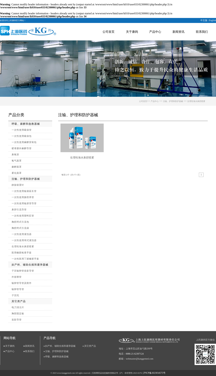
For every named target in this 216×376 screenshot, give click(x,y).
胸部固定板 (18, 313)
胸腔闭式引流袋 (20, 228)
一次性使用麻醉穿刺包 (24, 142)
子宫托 (15, 295)
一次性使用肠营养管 (23, 197)
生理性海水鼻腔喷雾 (196, 101)
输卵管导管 (18, 289)
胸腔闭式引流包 (20, 222)
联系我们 (202, 31)
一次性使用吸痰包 (22, 136)
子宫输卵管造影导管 (23, 271)
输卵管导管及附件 (22, 283)
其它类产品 (19, 301)
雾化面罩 (17, 173)
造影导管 (17, 319)
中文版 (204, 20)
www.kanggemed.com (66, 373)
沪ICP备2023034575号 (154, 373)
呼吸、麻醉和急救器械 (26, 124)
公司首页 (108, 31)
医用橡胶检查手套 (22, 252)
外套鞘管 (17, 277)
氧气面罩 (17, 160)
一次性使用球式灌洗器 (24, 240)
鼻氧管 (15, 154)
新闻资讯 (178, 31)
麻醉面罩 (17, 167)
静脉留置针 (18, 185)
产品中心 (155, 31)
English (212, 20)
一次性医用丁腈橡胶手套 (25, 259)
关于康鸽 (132, 31)
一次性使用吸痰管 (22, 130)
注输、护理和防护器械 (173, 101)
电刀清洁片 (18, 307)
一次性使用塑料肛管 (23, 216)
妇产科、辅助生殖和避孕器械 (30, 264)
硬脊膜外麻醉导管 (22, 148)
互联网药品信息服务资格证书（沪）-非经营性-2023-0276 (117, 373)
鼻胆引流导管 (19, 209)
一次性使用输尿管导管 (24, 203)
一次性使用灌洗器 (22, 234)
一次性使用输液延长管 (24, 191)
